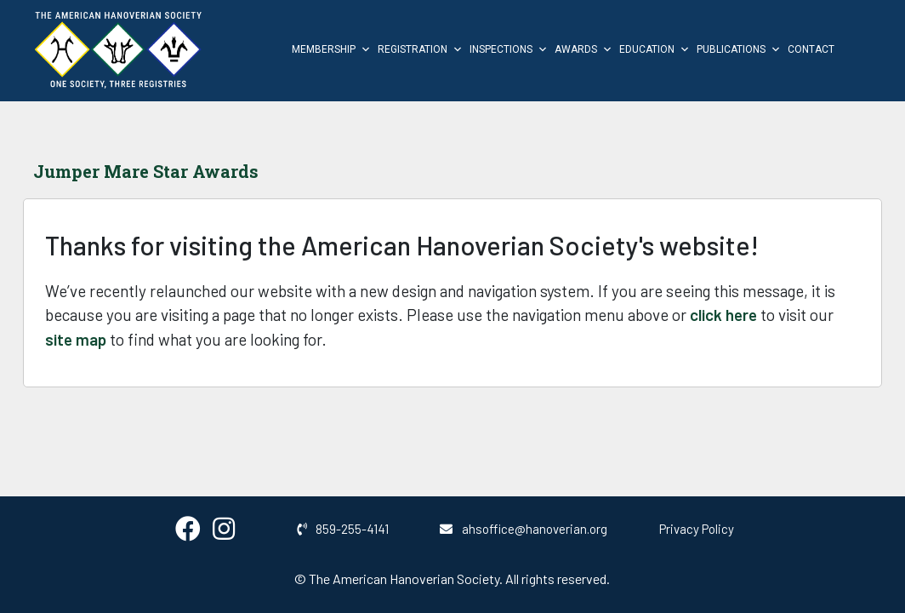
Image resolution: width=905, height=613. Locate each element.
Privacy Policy (696, 528)
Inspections (509, 49)
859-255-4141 (343, 528)
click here (723, 314)
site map (75, 339)
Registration (420, 49)
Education (654, 49)
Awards (583, 49)
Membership (331, 49)
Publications (739, 49)
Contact (811, 49)
